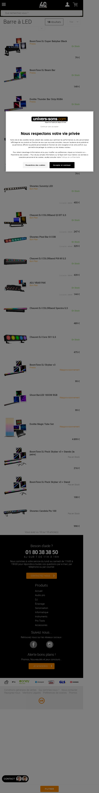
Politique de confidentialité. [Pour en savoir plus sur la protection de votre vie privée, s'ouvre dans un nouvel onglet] (70, 157)
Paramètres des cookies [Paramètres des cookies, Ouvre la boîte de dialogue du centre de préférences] (35, 165)
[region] (50, 141)
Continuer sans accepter (49, 126)
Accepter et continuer (62, 165)
